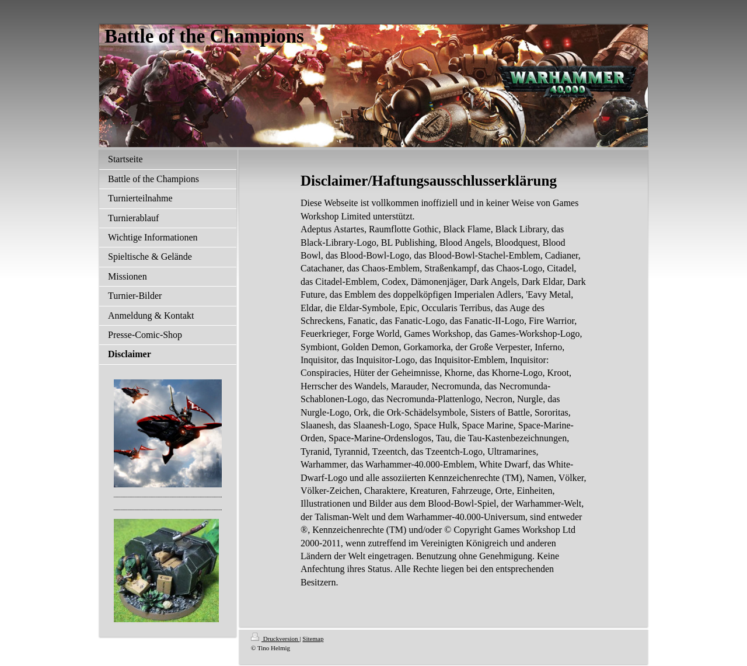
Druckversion (275, 638)
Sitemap (312, 638)
